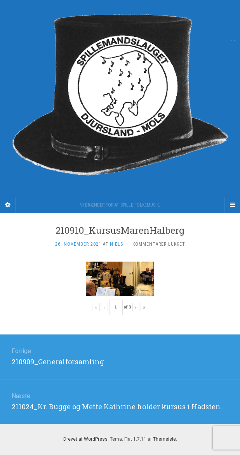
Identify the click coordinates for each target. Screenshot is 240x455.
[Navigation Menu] (232, 205)
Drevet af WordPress (85, 439)
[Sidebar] (8, 205)
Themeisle (164, 439)
